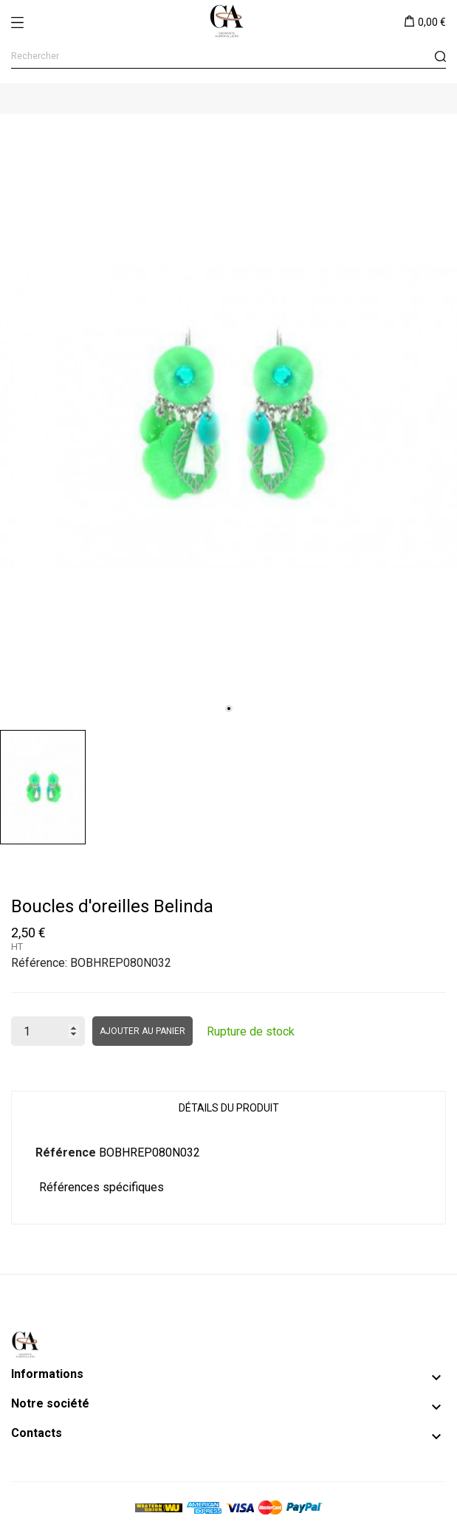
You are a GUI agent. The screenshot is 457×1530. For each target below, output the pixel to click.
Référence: (39, 963)
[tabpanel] (228, 418)
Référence (65, 1152)
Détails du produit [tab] (229, 1108)
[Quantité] (48, 1031)
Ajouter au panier (142, 1031)
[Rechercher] (228, 56)
